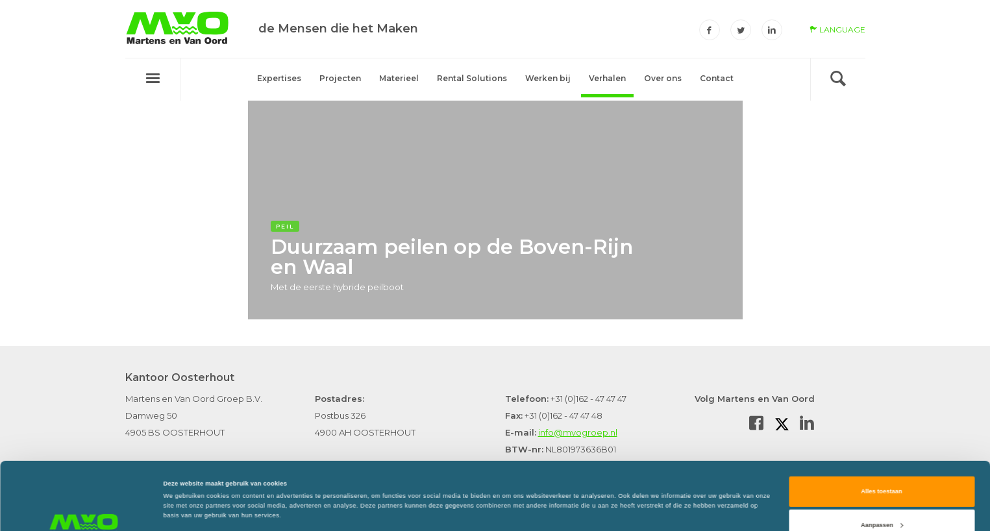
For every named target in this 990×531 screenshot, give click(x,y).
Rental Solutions (472, 78)
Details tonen (183, 480)
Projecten (340, 78)
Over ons (663, 78)
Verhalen (607, 78)
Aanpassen (882, 466)
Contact (717, 78)
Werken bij (548, 78)
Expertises (279, 78)
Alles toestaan (881, 433)
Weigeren (881, 500)
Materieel (399, 78)
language (837, 29)
